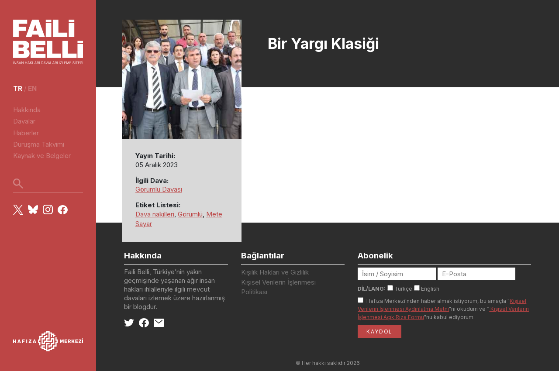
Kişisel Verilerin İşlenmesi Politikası (278, 287)
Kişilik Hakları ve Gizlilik (275, 272)
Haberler (26, 133)
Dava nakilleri (154, 214)
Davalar (24, 121)
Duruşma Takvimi (38, 144)
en (32, 88)
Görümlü (190, 214)
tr (17, 88)
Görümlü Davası (158, 189)
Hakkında (27, 110)
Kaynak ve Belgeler (42, 155)
